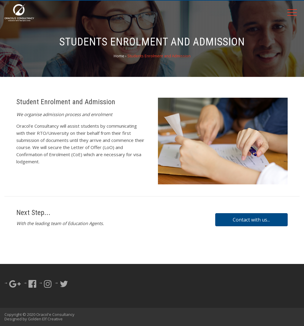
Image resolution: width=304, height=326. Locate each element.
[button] (251, 219)
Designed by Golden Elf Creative (33, 319)
